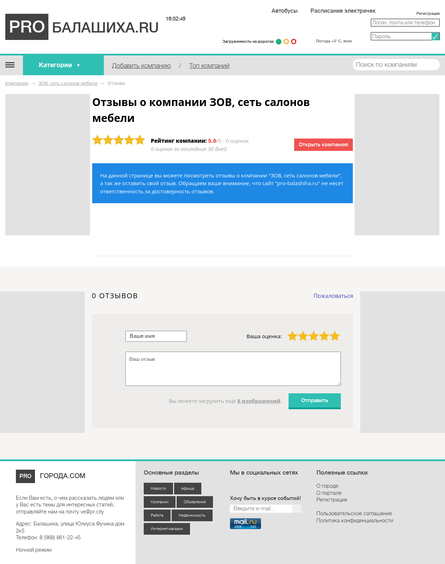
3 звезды (309, 330)
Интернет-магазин (167, 529)
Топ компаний (209, 65)
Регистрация (428, 13)
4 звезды (320, 330)
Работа (157, 515)
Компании (16, 83)
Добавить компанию (141, 65)
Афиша (187, 488)
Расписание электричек (343, 11)
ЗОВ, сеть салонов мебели (67, 83)
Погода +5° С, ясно (334, 41)
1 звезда (288, 330)
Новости (158, 488)
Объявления (195, 502)
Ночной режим (34, 550)
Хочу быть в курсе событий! (265, 498)
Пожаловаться (333, 296)
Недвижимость (192, 515)
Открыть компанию (323, 145)
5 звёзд (330, 330)
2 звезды (299, 330)
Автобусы (285, 11)
